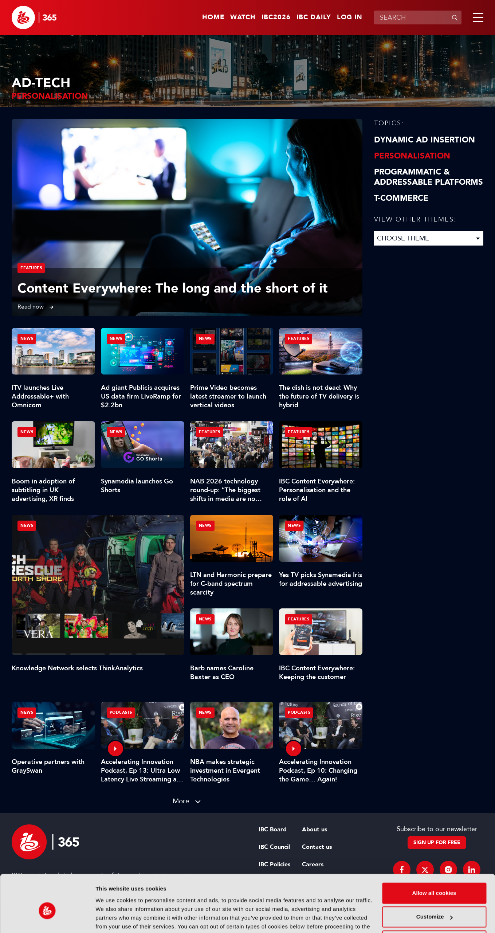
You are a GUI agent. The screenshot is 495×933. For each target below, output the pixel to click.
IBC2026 (276, 17)
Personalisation (412, 155)
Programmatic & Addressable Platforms (428, 177)
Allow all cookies (434, 856)
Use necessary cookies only (434, 904)
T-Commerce (401, 198)
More (181, 800)
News (26, 525)
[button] (476, 17)
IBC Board (273, 830)
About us (314, 830)
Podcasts (121, 712)
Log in (349, 17)
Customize (434, 880)
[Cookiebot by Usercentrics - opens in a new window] (47, 918)
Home (213, 17)
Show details (112, 919)
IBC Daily (313, 17)
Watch (243, 17)
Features (31, 268)
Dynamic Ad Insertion (424, 139)
